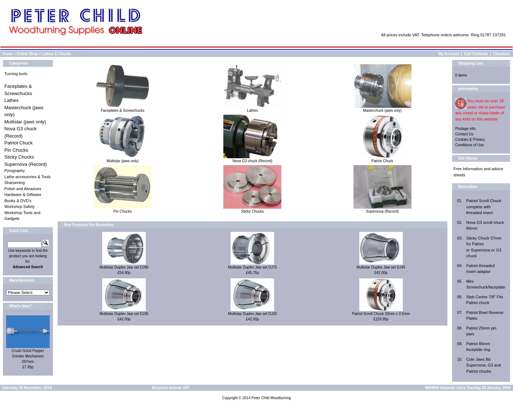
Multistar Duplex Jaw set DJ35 (124, 314)
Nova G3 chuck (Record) (252, 159)
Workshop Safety (19, 206)
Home (8, 54)
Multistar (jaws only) (25, 121)
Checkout (501, 54)
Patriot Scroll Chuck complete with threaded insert (483, 207)
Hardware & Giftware (22, 194)
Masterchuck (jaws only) (382, 108)
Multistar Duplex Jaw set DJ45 (380, 267)
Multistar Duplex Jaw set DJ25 (252, 314)
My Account (449, 54)
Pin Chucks (16, 150)
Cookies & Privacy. (470, 140)
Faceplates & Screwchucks (123, 108)
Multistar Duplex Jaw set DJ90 (124, 267)
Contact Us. (464, 134)
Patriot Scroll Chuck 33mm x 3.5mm (381, 314)
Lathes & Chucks (56, 54)
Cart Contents (476, 54)
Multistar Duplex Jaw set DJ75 (252, 267)
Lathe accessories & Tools (27, 177)
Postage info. (465, 129)
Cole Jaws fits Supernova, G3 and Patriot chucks (483, 365)
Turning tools (15, 73)
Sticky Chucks (19, 157)
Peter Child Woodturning (271, 398)
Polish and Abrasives (22, 189)
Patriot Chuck (18, 143)
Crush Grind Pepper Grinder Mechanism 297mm (28, 356)
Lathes (11, 100)
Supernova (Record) (25, 164)
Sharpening (14, 182)
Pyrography (14, 170)
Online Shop (27, 54)
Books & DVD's (18, 201)
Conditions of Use (469, 145)
